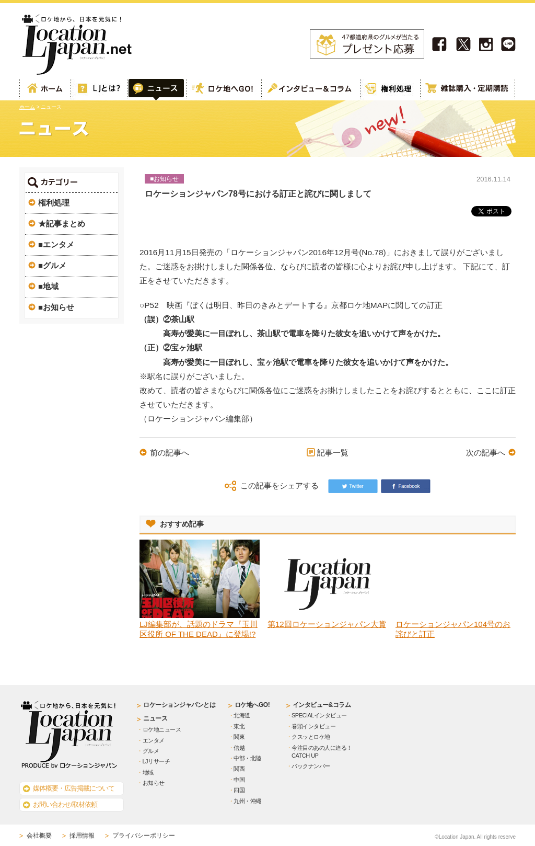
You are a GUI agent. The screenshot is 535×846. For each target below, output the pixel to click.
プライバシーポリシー (143, 835)
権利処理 (390, 89)
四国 (239, 790)
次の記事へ (485, 452)
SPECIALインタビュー (319, 715)
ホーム (45, 89)
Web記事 (155, 89)
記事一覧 (332, 452)
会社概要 (39, 835)
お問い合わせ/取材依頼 (65, 804)
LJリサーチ (156, 761)
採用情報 (82, 835)
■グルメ (52, 265)
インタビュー (310, 89)
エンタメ (154, 740)
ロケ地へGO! (223, 89)
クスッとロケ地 (311, 737)
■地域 (48, 286)
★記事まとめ (61, 223)
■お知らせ (56, 307)
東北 (239, 726)
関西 (239, 768)
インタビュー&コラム (322, 704)
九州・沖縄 (247, 801)
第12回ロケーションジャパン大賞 (327, 624)
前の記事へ (169, 452)
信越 (239, 748)
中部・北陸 (247, 758)
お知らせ (154, 783)
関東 (239, 737)
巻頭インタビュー (313, 726)
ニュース (155, 718)
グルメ (151, 751)
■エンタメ (56, 244)
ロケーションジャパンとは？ (98, 89)
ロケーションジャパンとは (179, 704)
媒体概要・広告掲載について (73, 788)
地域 (148, 772)
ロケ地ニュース (162, 729)
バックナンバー (311, 766)
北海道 (242, 715)
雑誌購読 (468, 89)
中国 (239, 779)
